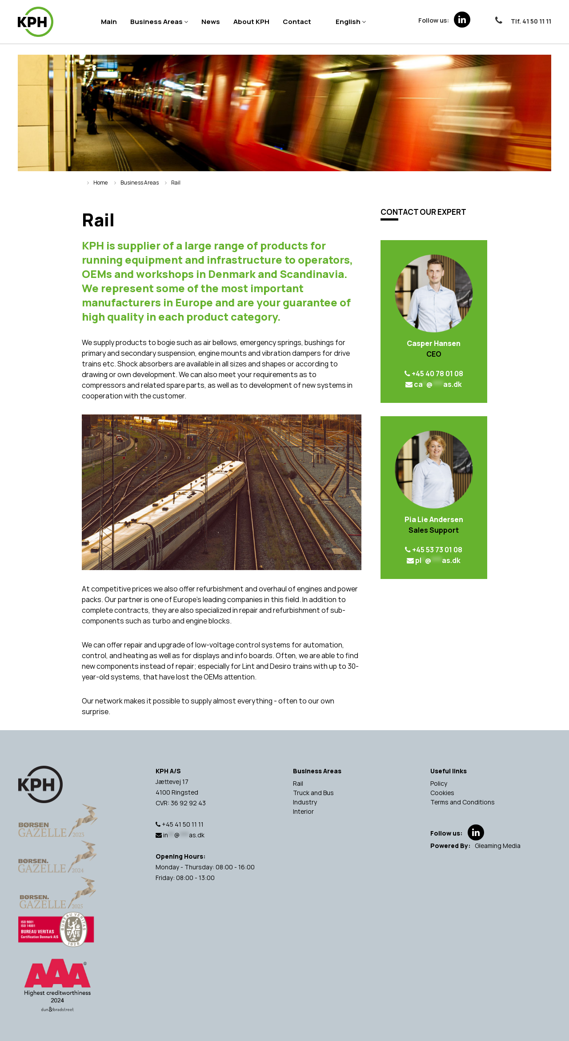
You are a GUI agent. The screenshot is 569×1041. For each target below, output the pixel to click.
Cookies (442, 792)
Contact (297, 21)
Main (109, 21)
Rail (298, 783)
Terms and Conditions (462, 802)
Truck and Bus (313, 792)
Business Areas (156, 21)
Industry (305, 802)
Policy (438, 783)
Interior (303, 811)
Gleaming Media (498, 845)
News (210, 21)
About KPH (251, 21)
